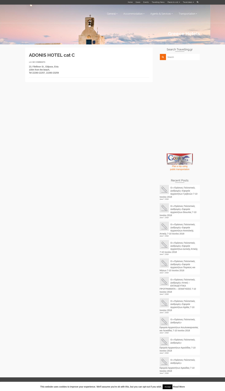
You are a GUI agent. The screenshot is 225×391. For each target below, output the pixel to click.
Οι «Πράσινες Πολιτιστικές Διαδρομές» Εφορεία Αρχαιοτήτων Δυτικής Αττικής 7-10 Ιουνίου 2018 (179, 247)
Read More (179, 386)
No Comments (38, 62)
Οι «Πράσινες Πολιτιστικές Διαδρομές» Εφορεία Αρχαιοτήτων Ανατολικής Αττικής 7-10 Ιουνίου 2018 (177, 229)
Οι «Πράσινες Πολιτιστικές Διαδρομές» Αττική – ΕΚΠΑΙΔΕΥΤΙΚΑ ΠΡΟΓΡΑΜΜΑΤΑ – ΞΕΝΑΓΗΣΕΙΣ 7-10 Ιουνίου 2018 (178, 285)
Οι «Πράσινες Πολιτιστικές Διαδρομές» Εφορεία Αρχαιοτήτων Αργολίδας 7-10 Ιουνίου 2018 (178, 345)
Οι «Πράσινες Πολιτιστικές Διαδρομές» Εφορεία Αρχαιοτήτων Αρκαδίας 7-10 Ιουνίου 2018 (177, 365)
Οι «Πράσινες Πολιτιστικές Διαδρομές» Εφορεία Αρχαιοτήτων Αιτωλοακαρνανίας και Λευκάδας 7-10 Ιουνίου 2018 (179, 325)
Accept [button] (167, 387)
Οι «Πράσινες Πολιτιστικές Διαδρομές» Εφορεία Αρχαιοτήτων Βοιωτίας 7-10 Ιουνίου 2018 (178, 210)
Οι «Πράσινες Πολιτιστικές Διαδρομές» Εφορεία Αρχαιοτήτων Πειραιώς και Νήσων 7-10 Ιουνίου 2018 (177, 266)
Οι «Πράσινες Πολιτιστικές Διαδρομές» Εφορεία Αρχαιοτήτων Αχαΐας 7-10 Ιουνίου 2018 (177, 305)
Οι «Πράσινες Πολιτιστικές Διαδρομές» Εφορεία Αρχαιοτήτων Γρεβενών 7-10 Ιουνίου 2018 (179, 192)
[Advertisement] (183, 84)
